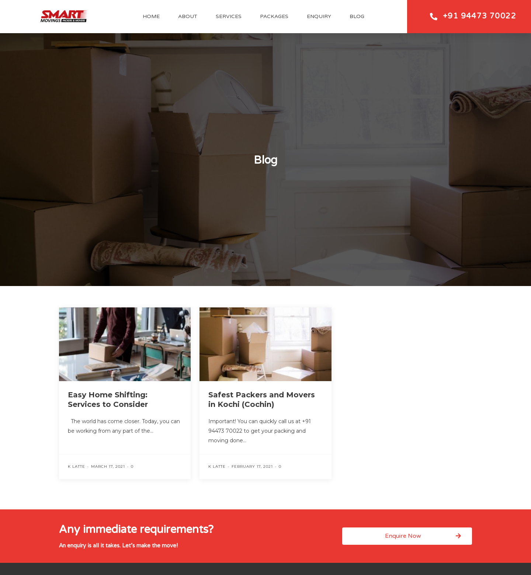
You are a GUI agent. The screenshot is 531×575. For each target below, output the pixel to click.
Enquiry (319, 16)
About (187, 16)
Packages (274, 16)
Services (229, 16)
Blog (357, 16)
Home (151, 16)
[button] (407, 536)
